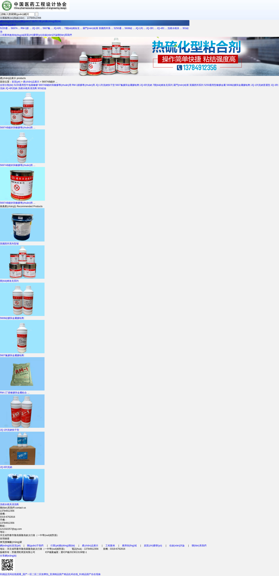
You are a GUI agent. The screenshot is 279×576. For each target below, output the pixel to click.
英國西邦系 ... (106, 28)
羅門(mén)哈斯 (90, 28)
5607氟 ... (48, 28)
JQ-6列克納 (146, 85)
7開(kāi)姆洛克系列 (163, 85)
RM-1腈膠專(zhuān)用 (83, 85)
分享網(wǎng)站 (8, 555)
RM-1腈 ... (26, 28)
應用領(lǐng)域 (16, 35)
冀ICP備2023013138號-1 (74, 552)
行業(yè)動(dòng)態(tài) (49, 21)
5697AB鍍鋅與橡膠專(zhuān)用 (54, 85)
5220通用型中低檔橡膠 (26, 85)
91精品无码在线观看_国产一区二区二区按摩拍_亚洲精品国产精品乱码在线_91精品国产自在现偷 (50, 574)
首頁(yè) (16, 81)
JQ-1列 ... (37, 28)
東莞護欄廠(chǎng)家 (11, 542)
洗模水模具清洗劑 (27, 88)
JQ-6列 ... (58, 28)
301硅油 (41, 88)
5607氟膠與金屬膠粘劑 (127, 85)
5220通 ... (5, 28)
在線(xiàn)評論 (49, 35)
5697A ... (15, 28)
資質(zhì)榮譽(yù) (33, 35)
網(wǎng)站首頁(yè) (10, 21)
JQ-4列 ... (162, 28)
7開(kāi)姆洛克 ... (73, 28)
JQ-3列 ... (151, 28)
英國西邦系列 (196, 85)
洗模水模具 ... (175, 28)
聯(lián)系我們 (64, 35)
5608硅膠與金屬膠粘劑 (238, 85)
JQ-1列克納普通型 (260, 85)
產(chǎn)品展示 (8, 25)
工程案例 (4, 35)
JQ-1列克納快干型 (105, 85)
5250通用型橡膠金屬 (215, 85)
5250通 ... (119, 28)
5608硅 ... (130, 28)
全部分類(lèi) (6, 85)
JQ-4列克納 (11, 88)
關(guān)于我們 (29, 21)
